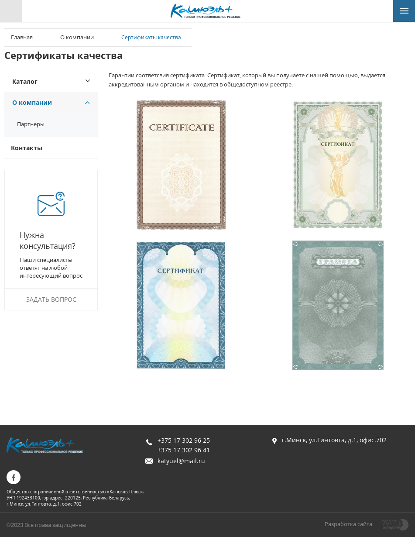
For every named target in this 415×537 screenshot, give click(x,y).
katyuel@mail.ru (181, 461)
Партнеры (31, 124)
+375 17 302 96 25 (184, 440)
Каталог (25, 81)
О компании (77, 37)
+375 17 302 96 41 (184, 450)
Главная (22, 37)
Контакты (26, 148)
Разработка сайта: (349, 524)
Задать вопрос (51, 299)
